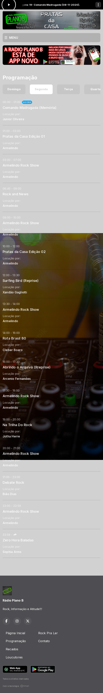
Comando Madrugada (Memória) (29, 107)
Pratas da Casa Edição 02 (24, 252)
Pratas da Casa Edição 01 (24, 136)
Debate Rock (13, 482)
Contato (44, 641)
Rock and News (16, 194)
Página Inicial (15, 633)
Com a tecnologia (16, 686)
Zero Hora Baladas (18, 540)
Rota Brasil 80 (14, 338)
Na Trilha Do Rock (17, 425)
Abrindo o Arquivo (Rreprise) (27, 367)
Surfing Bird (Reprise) (21, 280)
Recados (12, 649)
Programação (16, 641)
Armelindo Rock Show (21, 165)
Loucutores (14, 657)
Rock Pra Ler (48, 633)
